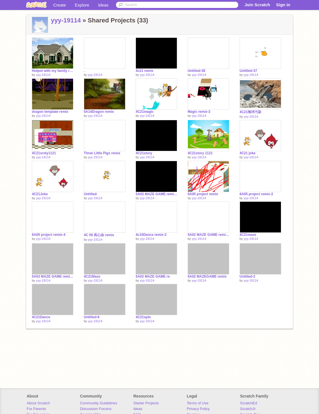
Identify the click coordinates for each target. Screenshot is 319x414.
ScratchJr (248, 409)
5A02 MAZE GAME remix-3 (52, 276)
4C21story (144, 153)
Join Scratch (257, 4)
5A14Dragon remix (99, 112)
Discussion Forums (95, 409)
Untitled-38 (196, 71)
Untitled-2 (247, 276)
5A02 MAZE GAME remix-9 (208, 235)
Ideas (103, 5)
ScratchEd (248, 403)
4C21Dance (41, 317)
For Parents (36, 409)
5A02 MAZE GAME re (153, 276)
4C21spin (143, 317)
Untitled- (91, 194)
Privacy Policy (198, 409)
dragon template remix (50, 112)
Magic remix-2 (199, 112)
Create (59, 5)
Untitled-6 (92, 317)
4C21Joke (40, 194)
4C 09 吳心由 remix (99, 235)
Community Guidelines (98, 403)
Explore (82, 5)
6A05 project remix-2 (256, 194)
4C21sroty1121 (44, 153)
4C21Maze (92, 276)
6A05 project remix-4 (48, 235)
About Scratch (38, 403)
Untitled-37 (248, 71)
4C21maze (248, 235)
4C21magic (145, 112)
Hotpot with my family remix (52, 71)
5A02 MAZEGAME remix (207, 276)
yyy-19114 (66, 20)
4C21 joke (248, 153)
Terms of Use (198, 403)
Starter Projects (146, 403)
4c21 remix (144, 71)
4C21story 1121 (200, 153)
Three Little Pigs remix (102, 153)
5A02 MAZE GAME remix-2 (156, 194)
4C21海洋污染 (251, 112)
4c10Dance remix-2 (151, 235)
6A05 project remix (203, 194)
